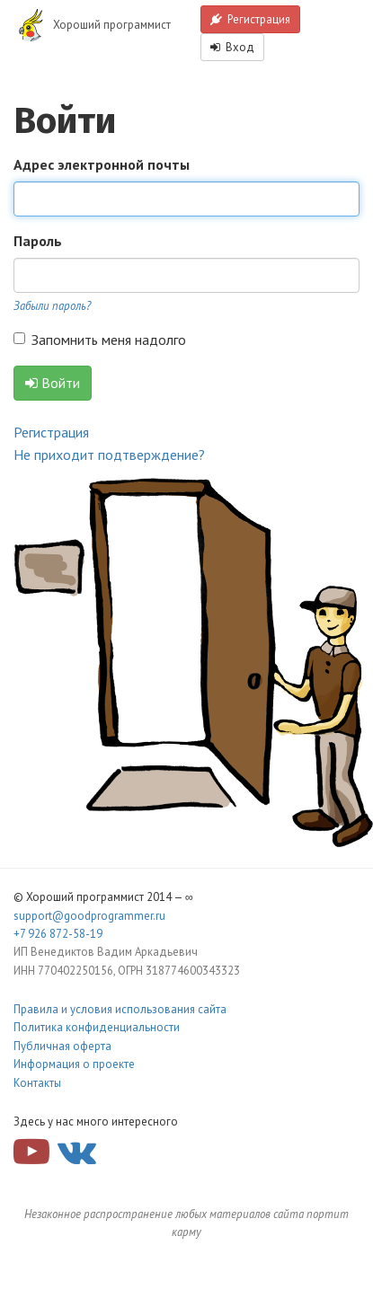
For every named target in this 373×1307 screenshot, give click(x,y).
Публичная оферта (62, 1046)
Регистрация (250, 19)
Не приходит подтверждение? (109, 455)
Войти (52, 383)
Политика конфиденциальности (96, 1027)
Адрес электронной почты (101, 164)
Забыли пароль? (52, 306)
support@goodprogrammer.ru (89, 915)
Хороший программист (112, 24)
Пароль (37, 241)
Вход (232, 47)
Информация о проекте (74, 1064)
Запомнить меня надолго (99, 340)
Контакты (37, 1083)
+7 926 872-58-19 (57, 933)
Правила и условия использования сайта (119, 1009)
